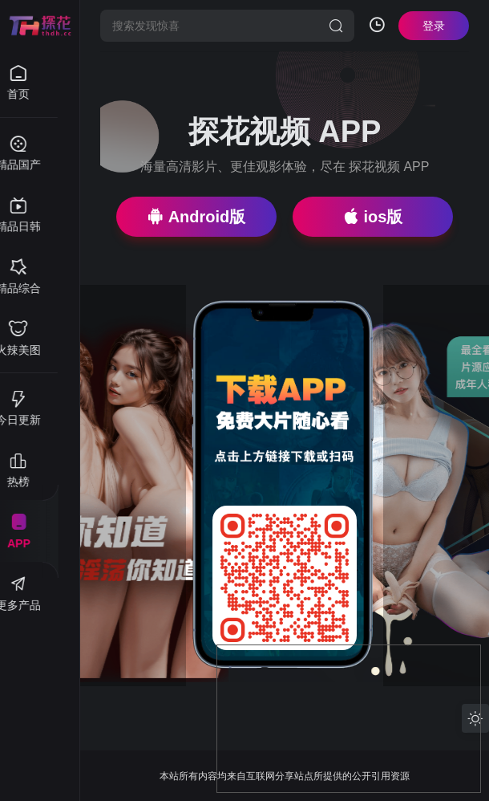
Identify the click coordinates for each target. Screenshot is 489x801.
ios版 (373, 217)
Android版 (197, 217)
